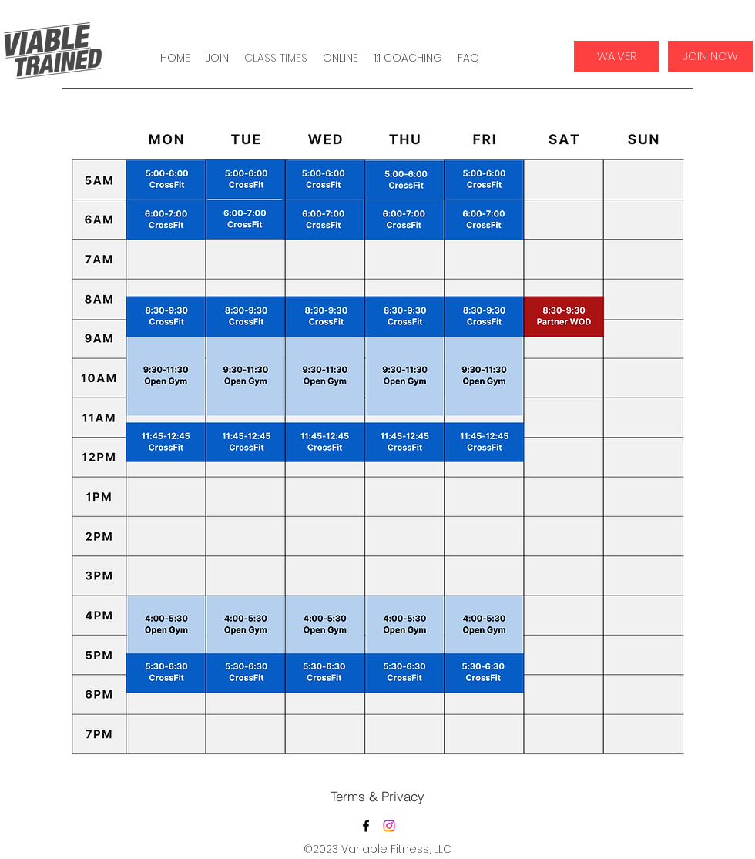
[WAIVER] (616, 56)
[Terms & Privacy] (377, 795)
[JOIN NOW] (710, 56)
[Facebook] (366, 826)
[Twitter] (389, 826)
